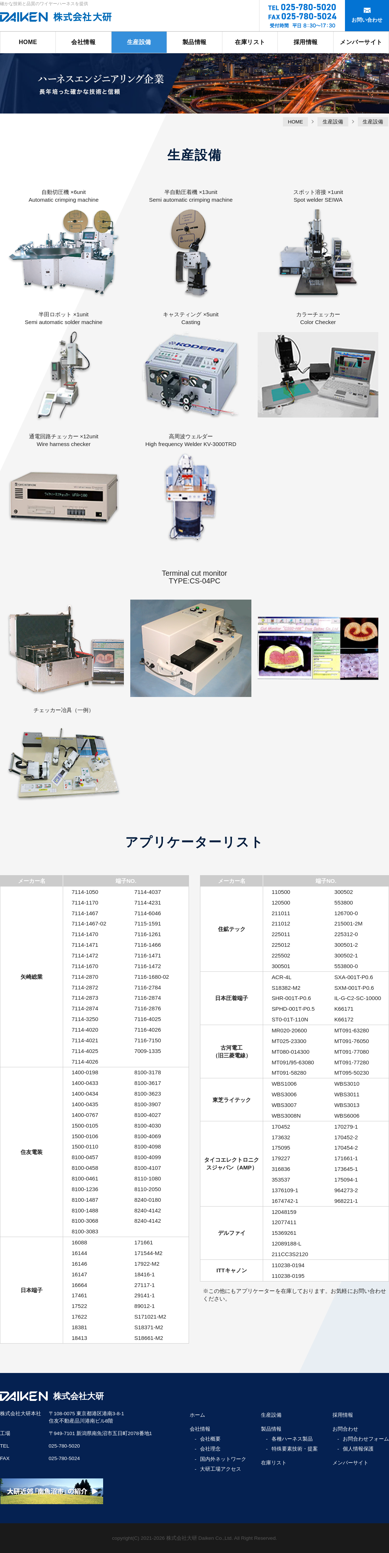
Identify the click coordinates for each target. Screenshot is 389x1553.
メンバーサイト (361, 42)
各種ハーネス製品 (292, 1439)
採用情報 (306, 42)
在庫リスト (250, 42)
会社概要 (210, 1439)
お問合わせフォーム (366, 1439)
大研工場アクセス (220, 1469)
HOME (28, 42)
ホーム (197, 1415)
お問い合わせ (367, 20)
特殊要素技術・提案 (295, 1449)
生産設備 (139, 42)
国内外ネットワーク (223, 1459)
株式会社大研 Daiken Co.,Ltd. (199, 1538)
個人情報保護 (358, 1449)
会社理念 (210, 1449)
